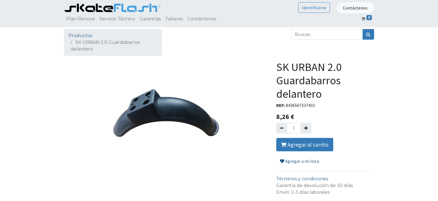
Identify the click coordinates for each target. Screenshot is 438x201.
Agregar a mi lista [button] (299, 161)
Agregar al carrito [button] (304, 144)
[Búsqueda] (368, 34)
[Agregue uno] (306, 128)
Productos (80, 35)
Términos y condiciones (302, 178)
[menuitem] (80, 19)
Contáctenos (355, 8)
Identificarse (314, 7)
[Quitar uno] (281, 128)
